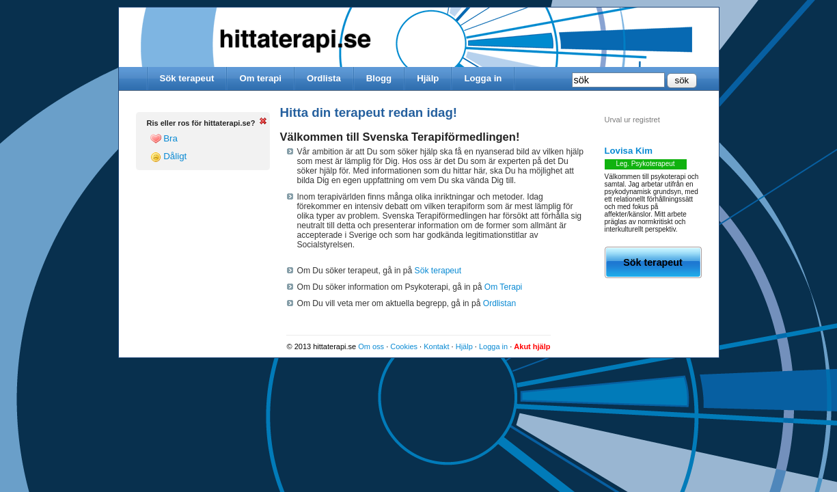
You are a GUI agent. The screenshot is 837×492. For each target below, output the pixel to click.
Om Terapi (503, 287)
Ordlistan (499, 303)
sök (682, 80)
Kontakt (436, 346)
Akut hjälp (532, 346)
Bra (164, 138)
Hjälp (428, 78)
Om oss (371, 346)
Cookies (403, 346)
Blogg (379, 78)
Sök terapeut (187, 78)
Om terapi (260, 78)
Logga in (483, 78)
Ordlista (324, 78)
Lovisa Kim (629, 151)
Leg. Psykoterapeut (645, 163)
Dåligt (168, 156)
